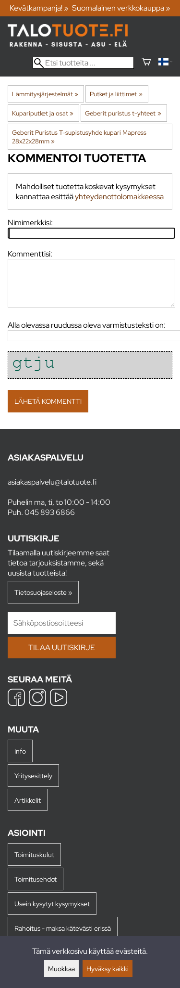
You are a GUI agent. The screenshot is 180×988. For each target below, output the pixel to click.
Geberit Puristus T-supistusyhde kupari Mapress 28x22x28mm (79, 136)
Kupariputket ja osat (42, 113)
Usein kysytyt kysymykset (52, 903)
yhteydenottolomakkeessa (119, 197)
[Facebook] (16, 698)
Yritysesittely (33, 775)
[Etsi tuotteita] (83, 63)
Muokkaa (61, 968)
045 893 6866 (49, 512)
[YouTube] (58, 698)
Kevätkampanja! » (39, 8)
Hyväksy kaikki (107, 968)
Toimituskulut (34, 854)
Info (20, 751)
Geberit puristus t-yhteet (123, 113)
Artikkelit (27, 800)
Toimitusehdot (35, 879)
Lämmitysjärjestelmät (45, 94)
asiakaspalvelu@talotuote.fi (52, 482)
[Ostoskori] (146, 63)
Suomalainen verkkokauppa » (121, 8)
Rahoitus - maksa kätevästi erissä (62, 928)
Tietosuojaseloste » (43, 592)
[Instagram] (37, 698)
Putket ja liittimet (116, 94)
